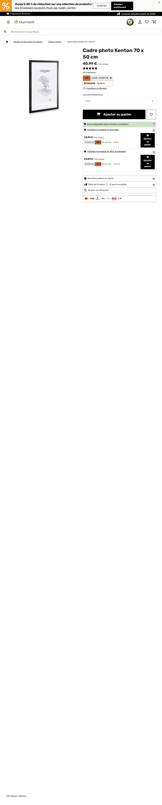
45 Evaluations (89, 72)
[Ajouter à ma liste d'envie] (151, 114)
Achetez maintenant (120, 6)
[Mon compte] (139, 22)
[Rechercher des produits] (81, 31)
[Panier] (154, 22)
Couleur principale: (93, 95)
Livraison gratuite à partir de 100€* (138, 14)
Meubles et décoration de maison (28, 42)
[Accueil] (9, 42)
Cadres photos (55, 42)
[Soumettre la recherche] (5, 31)
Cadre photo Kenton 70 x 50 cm (81, 42)
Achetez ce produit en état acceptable (106, 151)
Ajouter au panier (114, 114)
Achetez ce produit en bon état (103, 129)
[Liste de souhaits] (147, 22)
